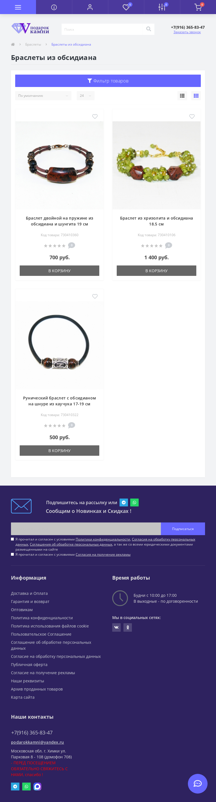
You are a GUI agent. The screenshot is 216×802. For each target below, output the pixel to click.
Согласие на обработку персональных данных (56, 656)
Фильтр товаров (108, 81)
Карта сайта (23, 697)
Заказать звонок (187, 32)
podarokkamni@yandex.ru (37, 742)
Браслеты (33, 44)
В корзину (59, 270)
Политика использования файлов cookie (50, 626)
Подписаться (183, 528)
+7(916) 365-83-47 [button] (32, 732)
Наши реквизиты (27, 680)
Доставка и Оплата (29, 593)
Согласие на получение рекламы (43, 672)
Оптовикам (22, 609)
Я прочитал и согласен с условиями (72, 554)
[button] (90, 7)
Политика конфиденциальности (42, 617)
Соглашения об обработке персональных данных (71, 544)
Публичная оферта (29, 664)
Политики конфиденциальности (103, 539)
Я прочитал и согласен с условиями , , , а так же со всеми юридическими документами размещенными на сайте (105, 544)
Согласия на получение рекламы (103, 554)
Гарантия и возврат (30, 601)
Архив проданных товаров (37, 689)
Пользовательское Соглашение (41, 634)
